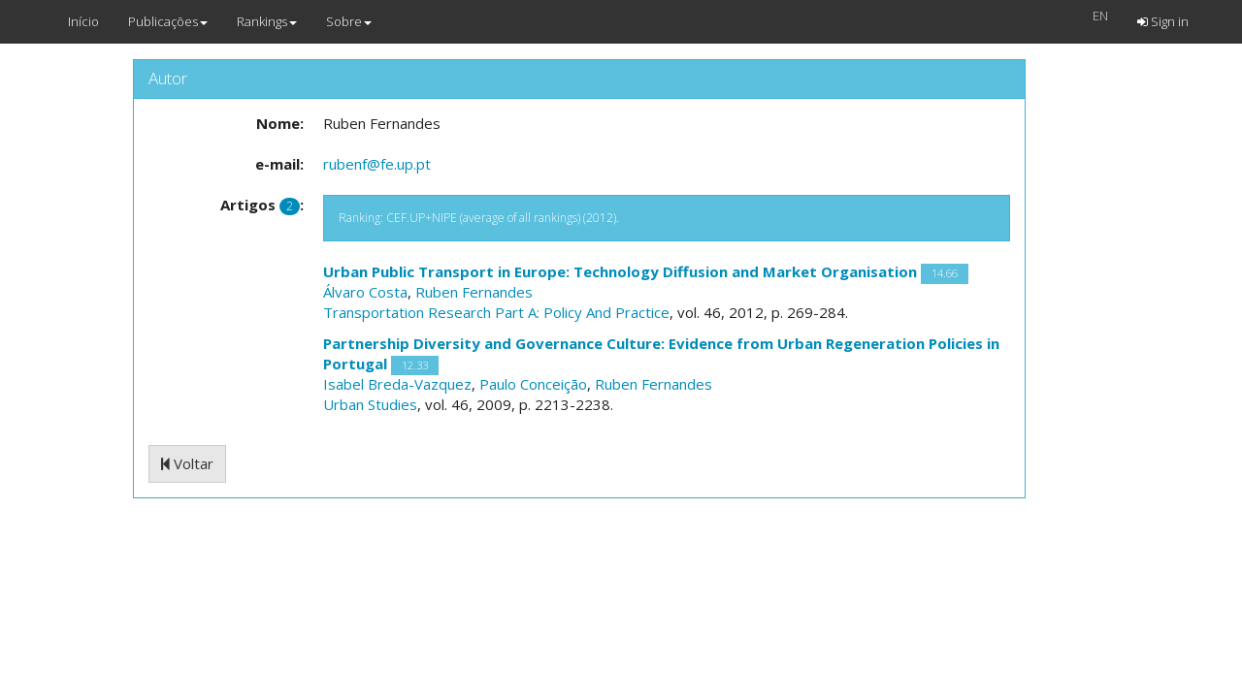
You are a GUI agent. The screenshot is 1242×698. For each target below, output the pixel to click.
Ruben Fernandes (474, 291)
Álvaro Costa (365, 291)
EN (1100, 15)
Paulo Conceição (533, 384)
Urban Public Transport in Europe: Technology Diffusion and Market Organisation (620, 271)
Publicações (168, 21)
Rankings (267, 21)
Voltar (187, 463)
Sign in (1163, 21)
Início (83, 21)
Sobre (349, 21)
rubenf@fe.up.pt (377, 164)
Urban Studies (370, 404)
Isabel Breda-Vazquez (397, 384)
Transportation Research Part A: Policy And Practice (496, 312)
